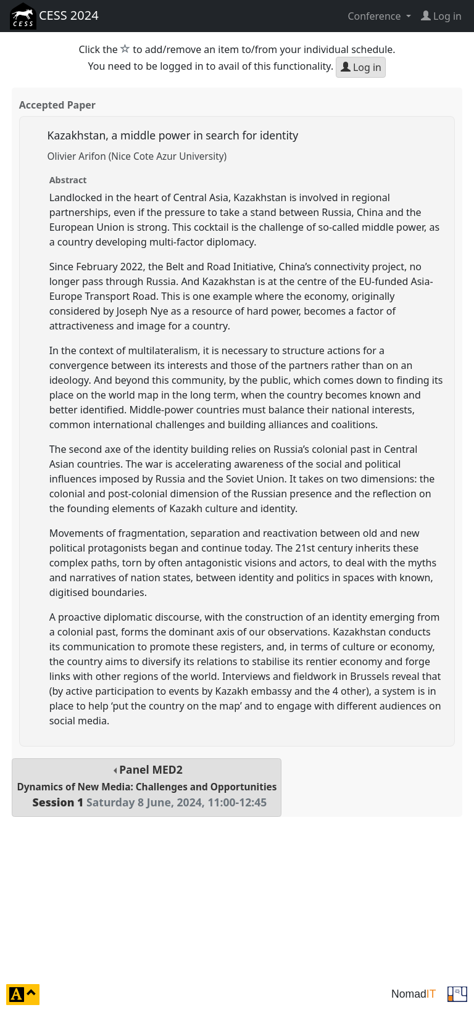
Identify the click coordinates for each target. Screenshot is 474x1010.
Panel (146, 785)
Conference (375, 16)
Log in (361, 67)
